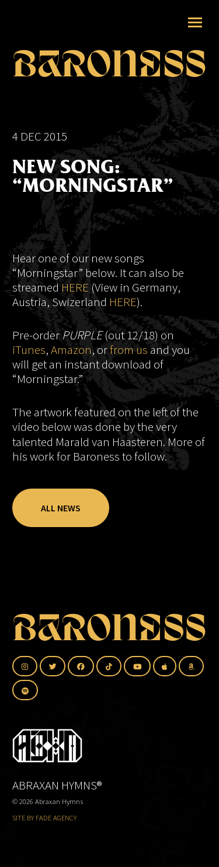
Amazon (71, 349)
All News (61, 508)
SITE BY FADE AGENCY (44, 817)
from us (129, 349)
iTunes (29, 349)
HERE (75, 287)
